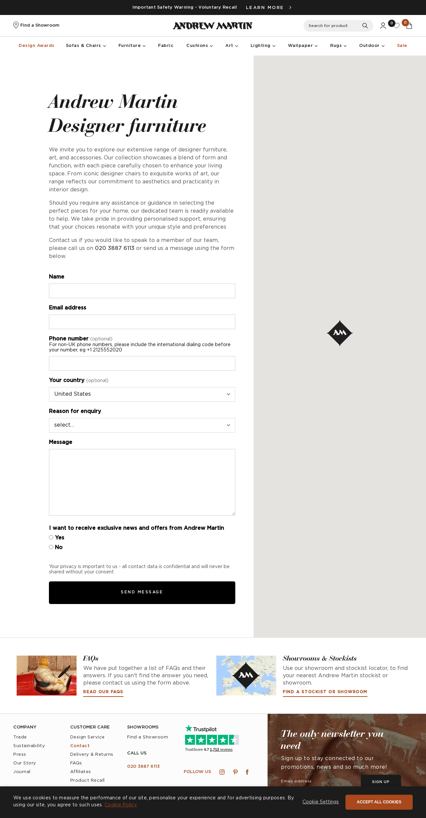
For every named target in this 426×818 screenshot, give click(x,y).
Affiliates (80, 772)
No (56, 547)
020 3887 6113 (143, 766)
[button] (321, 802)
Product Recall (87, 780)
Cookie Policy (121, 805)
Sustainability (29, 746)
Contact (80, 746)
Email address (67, 308)
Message (60, 442)
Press (19, 754)
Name (56, 277)
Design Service (87, 737)
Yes (56, 537)
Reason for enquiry (75, 411)
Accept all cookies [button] (379, 802)
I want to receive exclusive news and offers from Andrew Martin (136, 528)
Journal (22, 772)
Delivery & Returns (91, 754)
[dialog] (213, 802)
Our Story (24, 763)
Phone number (142, 344)
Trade (20, 737)
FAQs (76, 763)
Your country (78, 380)
